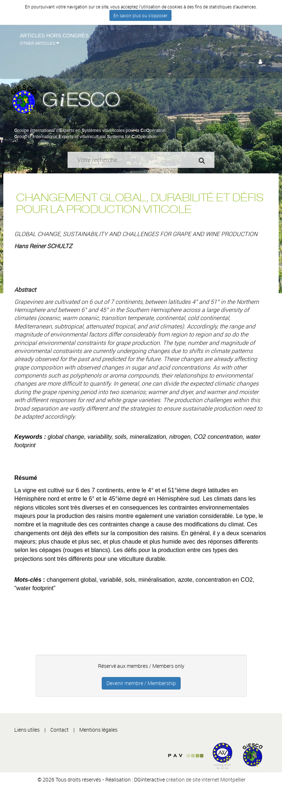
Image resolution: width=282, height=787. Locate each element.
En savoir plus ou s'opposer (140, 15)
